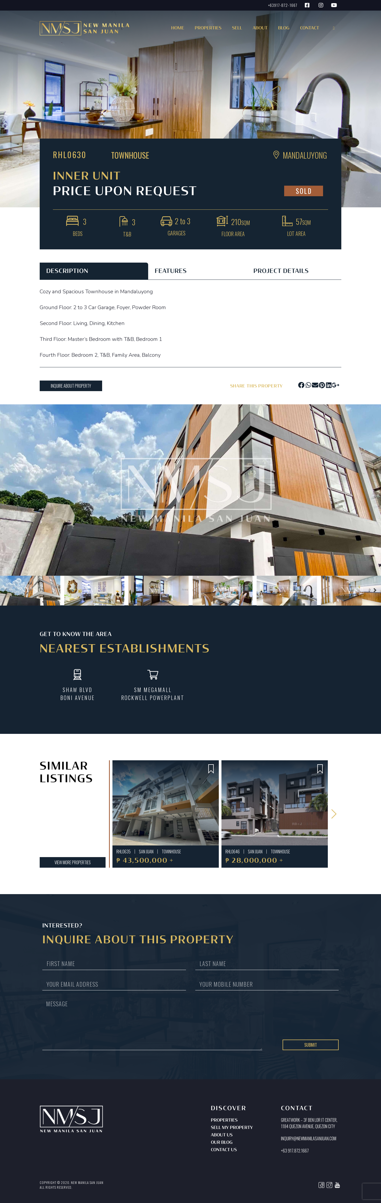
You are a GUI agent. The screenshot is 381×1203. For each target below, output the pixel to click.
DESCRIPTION (67, 271)
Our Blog (222, 1143)
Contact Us (224, 1150)
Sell (237, 28)
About (260, 28)
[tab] (94, 271)
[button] (207, 30)
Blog (283, 28)
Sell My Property (232, 1128)
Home (177, 28)
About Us (222, 1135)
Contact (309, 28)
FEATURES (171, 271)
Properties (224, 1120)
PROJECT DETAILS (281, 271)
